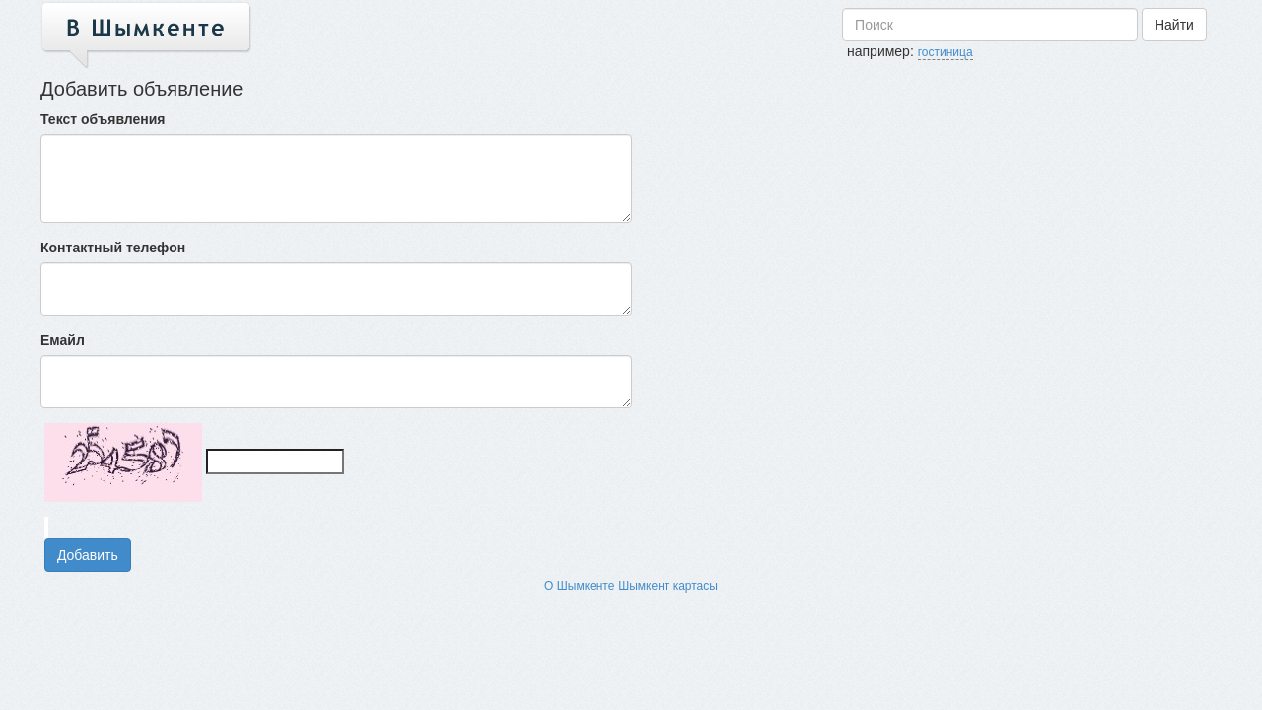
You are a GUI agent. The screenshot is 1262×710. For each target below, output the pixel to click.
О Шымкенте (579, 586)
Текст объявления (103, 119)
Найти (1174, 25)
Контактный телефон (112, 247)
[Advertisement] (1074, 194)
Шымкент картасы (668, 586)
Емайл (62, 340)
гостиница (945, 52)
